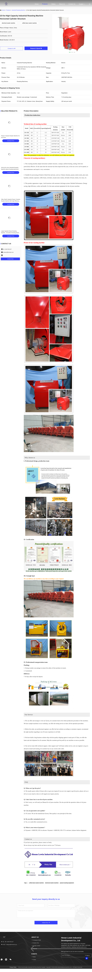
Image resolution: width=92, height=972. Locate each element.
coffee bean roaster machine (36, 882)
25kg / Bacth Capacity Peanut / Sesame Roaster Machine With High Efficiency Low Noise (10, 201)
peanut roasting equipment (67, 882)
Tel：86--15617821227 (7, 941)
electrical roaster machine (51, 882)
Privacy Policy (13, 967)
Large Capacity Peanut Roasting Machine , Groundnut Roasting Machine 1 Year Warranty (10, 232)
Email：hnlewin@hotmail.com (9, 944)
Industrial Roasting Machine (18, 10)
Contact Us (71, 4)
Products (45, 4)
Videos (53, 4)
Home (36, 4)
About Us (62, 4)
